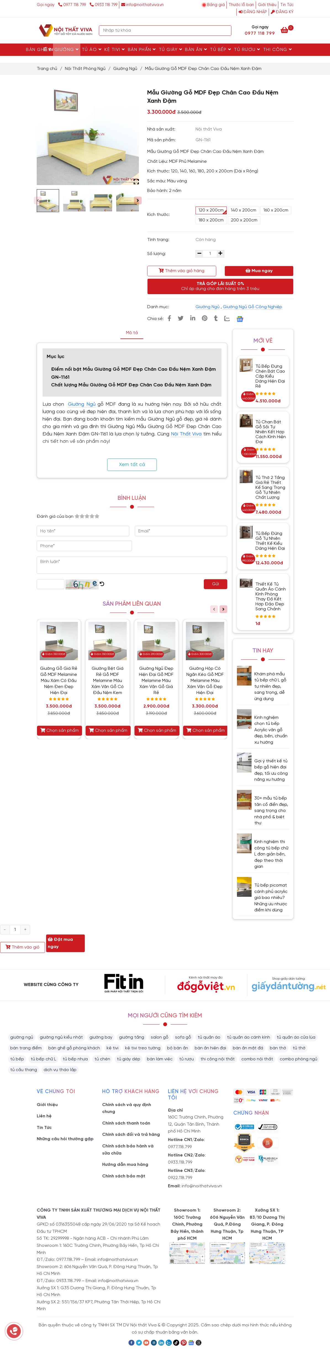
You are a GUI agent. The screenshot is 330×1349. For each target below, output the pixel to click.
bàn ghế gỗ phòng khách (74, 1048)
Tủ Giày (171, 49)
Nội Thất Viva (186, 434)
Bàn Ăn (196, 49)
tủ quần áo (209, 1037)
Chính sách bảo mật (123, 1176)
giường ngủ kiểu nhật (61, 1037)
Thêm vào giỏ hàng (181, 270)
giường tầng (131, 1037)
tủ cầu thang (23, 1070)
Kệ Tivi (114, 49)
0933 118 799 (103, 5)
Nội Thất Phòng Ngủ (85, 68)
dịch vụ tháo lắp (60, 1070)
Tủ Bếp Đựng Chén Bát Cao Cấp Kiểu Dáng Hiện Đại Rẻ (270, 376)
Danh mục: (158, 307)
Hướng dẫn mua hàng (125, 1164)
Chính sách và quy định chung (126, 1108)
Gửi (215, 584)
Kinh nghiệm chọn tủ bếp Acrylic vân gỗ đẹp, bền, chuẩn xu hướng (270, 730)
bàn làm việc (160, 1059)
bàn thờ (278, 1048)
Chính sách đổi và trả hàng (131, 1134)
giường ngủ (21, 1037)
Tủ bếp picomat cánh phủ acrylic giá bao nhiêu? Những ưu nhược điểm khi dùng (270, 897)
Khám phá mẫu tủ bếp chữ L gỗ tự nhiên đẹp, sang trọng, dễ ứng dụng (270, 686)
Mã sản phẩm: (162, 140)
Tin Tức (287, 5)
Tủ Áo (92, 49)
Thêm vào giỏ (22, 947)
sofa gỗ (183, 1037)
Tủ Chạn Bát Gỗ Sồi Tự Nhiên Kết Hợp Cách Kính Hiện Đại (270, 432)
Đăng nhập (253, 12)
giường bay (100, 1037)
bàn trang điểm (26, 1048)
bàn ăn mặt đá (248, 1048)
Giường (66, 49)
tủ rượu (186, 1059)
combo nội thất (257, 1059)
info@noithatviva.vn (142, 5)
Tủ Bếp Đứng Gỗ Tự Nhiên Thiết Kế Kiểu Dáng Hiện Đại (270, 541)
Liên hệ (44, 1116)
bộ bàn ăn (177, 1048)
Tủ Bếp (220, 49)
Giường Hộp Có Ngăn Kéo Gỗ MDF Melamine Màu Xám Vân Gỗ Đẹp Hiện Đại (205, 680)
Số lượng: (157, 253)
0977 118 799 (72, 5)
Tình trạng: (158, 239)
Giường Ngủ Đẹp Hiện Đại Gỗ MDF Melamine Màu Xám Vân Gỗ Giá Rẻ (156, 680)
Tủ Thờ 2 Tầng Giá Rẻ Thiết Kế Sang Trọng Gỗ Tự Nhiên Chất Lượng (270, 487)
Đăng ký (282, 12)
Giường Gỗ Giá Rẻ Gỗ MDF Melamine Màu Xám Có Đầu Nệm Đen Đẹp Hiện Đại (58, 680)
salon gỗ (159, 1037)
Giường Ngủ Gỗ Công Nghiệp (252, 307)
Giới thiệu (267, 5)
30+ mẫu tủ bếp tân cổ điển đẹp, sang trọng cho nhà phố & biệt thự (271, 810)
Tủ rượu (247, 49)
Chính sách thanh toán (126, 1123)
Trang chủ (47, 68)
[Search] (225, 30)
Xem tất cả (132, 464)
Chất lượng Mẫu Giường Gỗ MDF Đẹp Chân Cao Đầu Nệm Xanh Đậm (131, 385)
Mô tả (132, 333)
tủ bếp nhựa (75, 1059)
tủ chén (102, 1059)
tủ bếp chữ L (43, 1059)
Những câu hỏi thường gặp (65, 1139)
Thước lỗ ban (241, 5)
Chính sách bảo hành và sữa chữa (128, 1150)
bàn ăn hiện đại (210, 1048)
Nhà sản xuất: (161, 129)
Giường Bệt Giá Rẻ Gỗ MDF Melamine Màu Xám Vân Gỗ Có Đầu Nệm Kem (107, 680)
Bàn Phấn (142, 49)
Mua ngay (259, 270)
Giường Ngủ (125, 68)
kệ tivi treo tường (142, 1048)
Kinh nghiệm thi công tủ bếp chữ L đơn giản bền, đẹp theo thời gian (271, 854)
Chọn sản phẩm (59, 730)
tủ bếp (17, 1059)
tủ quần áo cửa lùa (296, 1037)
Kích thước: (158, 214)
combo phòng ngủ (298, 1059)
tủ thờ (299, 1048)
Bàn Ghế (39, 49)
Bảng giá (216, 5)
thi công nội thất (217, 1059)
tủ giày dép (128, 1059)
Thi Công (277, 49)
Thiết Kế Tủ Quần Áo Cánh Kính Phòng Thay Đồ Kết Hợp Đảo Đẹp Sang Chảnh (270, 596)
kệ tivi (112, 1048)
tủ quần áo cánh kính (248, 1037)
